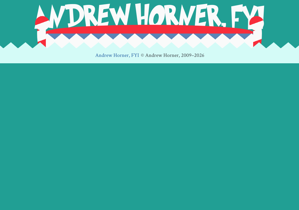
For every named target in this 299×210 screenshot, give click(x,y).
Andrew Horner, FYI (117, 55)
